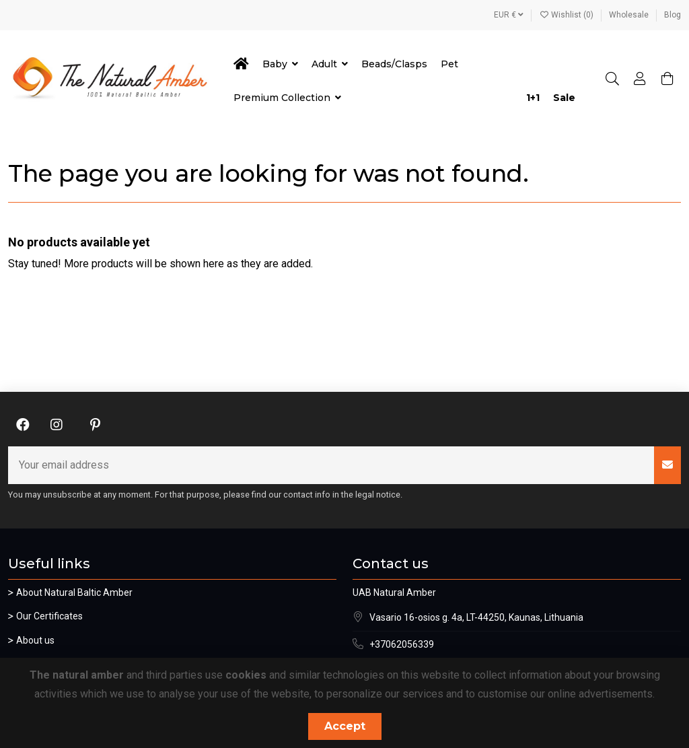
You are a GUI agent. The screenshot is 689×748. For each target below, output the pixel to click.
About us (35, 640)
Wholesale (630, 15)
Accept (344, 726)
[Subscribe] (667, 465)
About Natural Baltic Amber (74, 592)
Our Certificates (49, 616)
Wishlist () (567, 15)
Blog (672, 15)
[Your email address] (331, 465)
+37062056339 (401, 644)
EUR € (508, 15)
